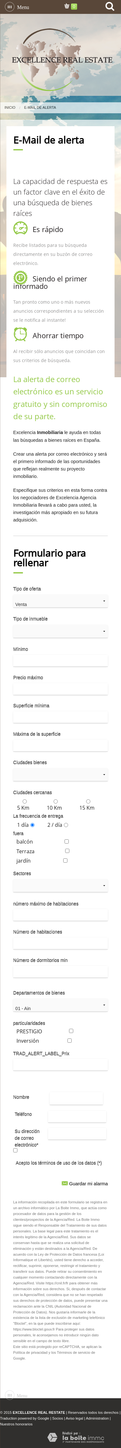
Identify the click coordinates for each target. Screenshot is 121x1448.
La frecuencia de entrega (38, 815)
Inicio (10, 107)
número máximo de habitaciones (45, 903)
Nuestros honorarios (16, 1424)
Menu (22, 6)
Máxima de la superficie (37, 733)
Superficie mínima (31, 705)
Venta (60, 604)
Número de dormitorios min (40, 960)
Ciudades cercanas (32, 792)
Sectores (22, 873)
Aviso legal (74, 1418)
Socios (57, 1418)
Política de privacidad (30, 1352)
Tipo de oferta (27, 588)
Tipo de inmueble (30, 618)
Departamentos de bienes (39, 992)
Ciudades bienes (30, 762)
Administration (97, 1418)
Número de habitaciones (37, 931)
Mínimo (20, 649)
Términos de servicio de (76, 1352)
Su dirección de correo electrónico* (27, 1138)
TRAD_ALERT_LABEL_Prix (41, 1053)
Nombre (21, 1096)
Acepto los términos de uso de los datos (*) (59, 1162)
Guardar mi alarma (85, 1183)
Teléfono (23, 1114)
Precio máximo (28, 677)
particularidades (29, 1023)
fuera (18, 833)
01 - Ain (60, 1008)
